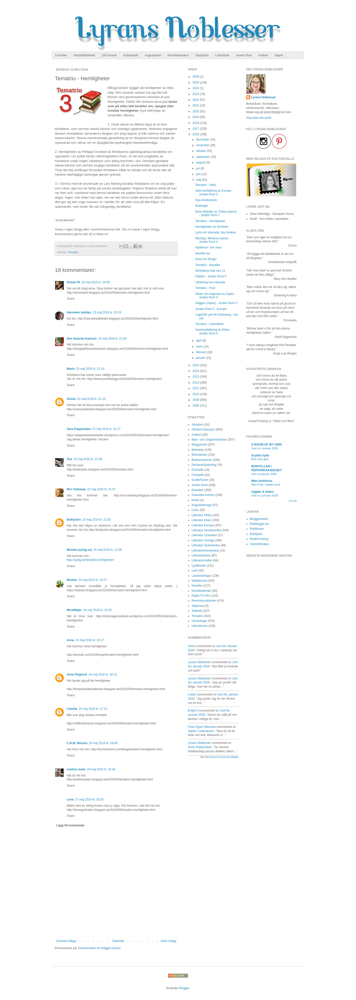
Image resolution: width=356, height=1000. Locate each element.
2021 (196, 105)
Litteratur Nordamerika (206, 530)
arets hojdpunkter (200, 747)
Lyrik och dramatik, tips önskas (215, 232)
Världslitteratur (259, 544)
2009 (196, 400)
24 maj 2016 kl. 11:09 (107, 549)
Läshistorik (222, 55)
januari (201, 358)
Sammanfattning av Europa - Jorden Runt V (214, 192)
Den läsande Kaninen (82, 338)
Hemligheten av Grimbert (211, 226)
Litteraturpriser (201, 555)
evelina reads (76, 769)
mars (199, 346)
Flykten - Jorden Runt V (210, 276)
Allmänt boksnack (203, 429)
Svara (70, 298)
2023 (196, 94)
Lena (70, 799)
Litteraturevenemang (205, 550)
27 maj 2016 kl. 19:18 (89, 799)
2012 (196, 382)
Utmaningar (199, 621)
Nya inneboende (206, 200)
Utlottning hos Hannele (210, 282)
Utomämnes (200, 626)
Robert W (73, 282)
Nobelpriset (130, 55)
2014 (196, 371)
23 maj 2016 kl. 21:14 (90, 368)
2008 (196, 405)
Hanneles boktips (79, 312)
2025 (196, 82)
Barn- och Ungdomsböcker (209, 439)
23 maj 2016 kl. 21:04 (112, 338)
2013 (196, 376)
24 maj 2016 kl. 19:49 (103, 743)
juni (198, 174)
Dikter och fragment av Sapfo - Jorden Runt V (215, 295)
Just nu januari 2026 (264, 473)
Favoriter (61, 55)
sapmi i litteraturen (201, 731)
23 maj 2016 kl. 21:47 (101, 489)
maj (199, 180)
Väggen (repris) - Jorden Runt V (216, 303)
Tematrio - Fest (205, 288)
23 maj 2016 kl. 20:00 (95, 282)
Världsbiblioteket (84, 55)
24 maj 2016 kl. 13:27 (92, 580)
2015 (196, 365)
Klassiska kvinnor (203, 495)
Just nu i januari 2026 (264, 448)
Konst (195, 500)
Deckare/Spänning (204, 465)
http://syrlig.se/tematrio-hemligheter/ (90, 560)
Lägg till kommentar (70, 825)
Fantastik (198, 475)
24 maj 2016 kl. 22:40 (101, 769)
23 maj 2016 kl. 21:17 (106, 429)
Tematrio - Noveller (207, 265)
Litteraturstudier (202, 560)
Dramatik (197, 469)
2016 (196, 134)
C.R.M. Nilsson (77, 743)
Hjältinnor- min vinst (208, 247)
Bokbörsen (257, 529)
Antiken (263, 55)
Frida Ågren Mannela (202, 727)
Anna (70, 640)
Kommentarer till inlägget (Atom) (99, 948)
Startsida (118, 941)
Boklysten (74, 519)
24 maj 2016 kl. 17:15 (93, 709)
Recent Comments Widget (224, 757)
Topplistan (202, 55)
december (203, 139)
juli (198, 168)
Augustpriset (153, 55)
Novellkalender (201, 590)
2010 (196, 394)
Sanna (71, 399)
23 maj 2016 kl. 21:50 (96, 519)
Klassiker (198, 490)
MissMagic (74, 610)
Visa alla (292, 501)
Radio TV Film (201, 595)
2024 (196, 88)
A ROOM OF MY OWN (266, 444)
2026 (196, 76)
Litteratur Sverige (203, 540)
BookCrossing (259, 539)
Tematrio (73, 252)
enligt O (193, 710)
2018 (196, 123)
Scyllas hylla (260, 455)
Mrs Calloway (76, 489)
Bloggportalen (259, 519)
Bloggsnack (199, 444)
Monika (72, 580)
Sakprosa (198, 606)
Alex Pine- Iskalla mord (265, 484)
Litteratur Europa (203, 525)
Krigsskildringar (202, 505)
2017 (196, 128)
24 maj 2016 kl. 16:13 (103, 674)
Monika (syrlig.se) (79, 549)
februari (201, 352)
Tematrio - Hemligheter (210, 221)
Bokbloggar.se (259, 524)
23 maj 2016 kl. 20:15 (107, 312)
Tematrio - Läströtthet (209, 324)
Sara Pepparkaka (79, 429)
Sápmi (279, 55)
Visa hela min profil (258, 118)
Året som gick (259, 459)
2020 (196, 111)
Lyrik (195, 570)
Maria (70, 368)
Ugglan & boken (262, 491)
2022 (196, 100)
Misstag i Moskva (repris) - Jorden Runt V (212, 240)
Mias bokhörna (261, 481)
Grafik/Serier (200, 480)
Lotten (192, 694)
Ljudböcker (199, 565)
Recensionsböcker (204, 600)
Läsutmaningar (201, 575)
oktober (201, 151)
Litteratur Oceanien (204, 535)
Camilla (72, 709)
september (203, 157)
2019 (196, 117)
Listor (195, 510)
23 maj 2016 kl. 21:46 (88, 459)
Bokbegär (201, 205)
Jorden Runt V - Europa (210, 309)
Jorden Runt (244, 55)
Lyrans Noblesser (199, 662)
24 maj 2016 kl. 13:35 (97, 610)
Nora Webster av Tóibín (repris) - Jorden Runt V (216, 213)
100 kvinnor (109, 55)
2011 (196, 388)
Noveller (197, 585)
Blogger (184, 988)
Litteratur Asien (201, 520)
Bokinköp (198, 449)
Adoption (197, 424)
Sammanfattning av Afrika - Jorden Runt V (213, 331)
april (199, 340)
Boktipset (256, 534)
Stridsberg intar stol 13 (210, 270)
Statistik (197, 610)
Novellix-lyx (202, 253)
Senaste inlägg (66, 941)
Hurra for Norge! (206, 259)
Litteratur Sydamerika (206, 545)
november (203, 145)
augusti (201, 162)
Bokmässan (199, 454)
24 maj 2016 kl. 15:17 (90, 640)
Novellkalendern (178, 55)
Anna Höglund (77, 674)
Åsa (69, 459)
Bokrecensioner (202, 460)
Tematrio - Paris (205, 185)
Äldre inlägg (168, 941)
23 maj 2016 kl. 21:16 (91, 399)
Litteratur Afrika (202, 515)
